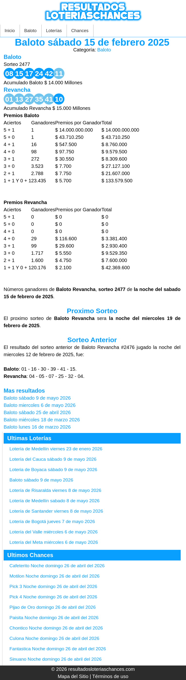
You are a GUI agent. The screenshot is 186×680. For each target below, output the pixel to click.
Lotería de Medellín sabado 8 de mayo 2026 (54, 500)
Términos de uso (110, 676)
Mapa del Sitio (73, 676)
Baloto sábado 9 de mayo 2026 (41, 479)
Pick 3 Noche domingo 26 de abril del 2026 (53, 586)
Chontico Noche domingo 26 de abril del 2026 (56, 627)
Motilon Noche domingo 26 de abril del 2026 (54, 576)
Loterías (54, 30)
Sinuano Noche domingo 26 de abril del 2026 (55, 659)
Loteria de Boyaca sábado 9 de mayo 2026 (53, 469)
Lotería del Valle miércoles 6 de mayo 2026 (53, 531)
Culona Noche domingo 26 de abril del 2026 (54, 638)
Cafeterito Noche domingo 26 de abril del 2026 (57, 565)
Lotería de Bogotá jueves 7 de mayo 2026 (52, 521)
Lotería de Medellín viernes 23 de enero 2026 (55, 448)
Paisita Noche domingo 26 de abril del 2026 (54, 617)
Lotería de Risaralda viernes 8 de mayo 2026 (55, 490)
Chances (79, 30)
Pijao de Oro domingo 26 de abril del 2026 (52, 607)
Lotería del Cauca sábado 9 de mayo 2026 (52, 459)
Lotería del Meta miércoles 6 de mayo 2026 (53, 542)
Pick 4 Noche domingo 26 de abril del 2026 (53, 596)
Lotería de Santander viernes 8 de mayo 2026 (56, 511)
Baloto (30, 30)
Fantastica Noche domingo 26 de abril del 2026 (57, 648)
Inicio (10, 30)
